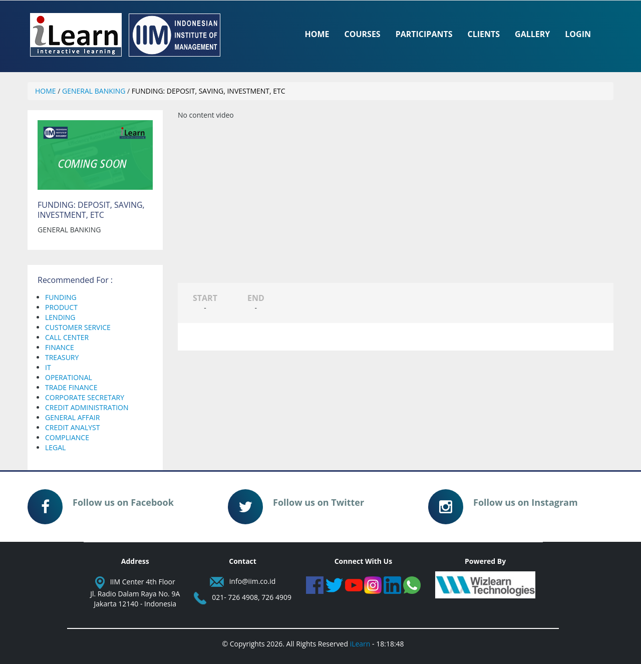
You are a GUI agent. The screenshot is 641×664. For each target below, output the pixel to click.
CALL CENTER (67, 337)
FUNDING (61, 297)
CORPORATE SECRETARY (84, 397)
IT (48, 367)
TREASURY (62, 357)
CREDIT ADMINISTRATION (87, 407)
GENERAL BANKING (93, 91)
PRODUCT (61, 307)
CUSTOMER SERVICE (78, 327)
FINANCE (59, 347)
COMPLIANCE (67, 437)
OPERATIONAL (68, 377)
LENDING (60, 317)
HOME (45, 91)
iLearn (360, 643)
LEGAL (55, 447)
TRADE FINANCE (71, 387)
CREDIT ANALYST (72, 427)
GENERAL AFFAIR (72, 417)
